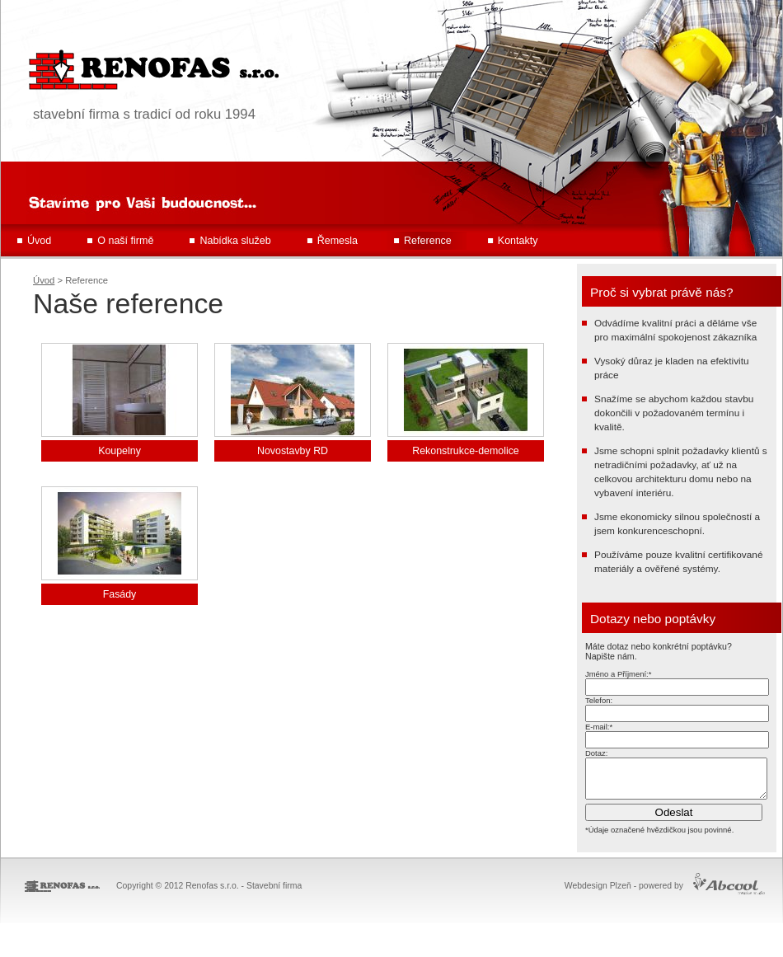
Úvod (39, 240)
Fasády (120, 594)
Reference (428, 240)
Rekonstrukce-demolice (465, 451)
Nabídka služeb (234, 240)
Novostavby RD (292, 451)
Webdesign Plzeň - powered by (624, 893)
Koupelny (119, 451)
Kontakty (518, 240)
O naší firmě (125, 240)
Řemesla (337, 240)
